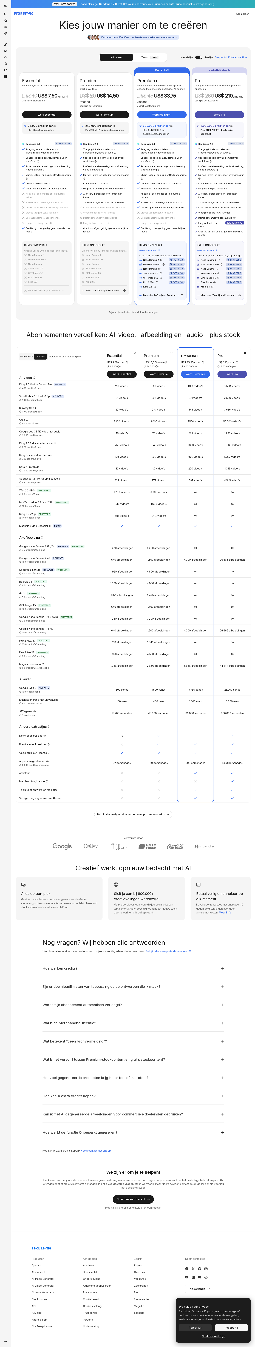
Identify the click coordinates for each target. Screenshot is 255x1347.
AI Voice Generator (43, 1292)
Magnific (139, 1306)
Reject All (195, 1327)
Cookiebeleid (91, 1299)
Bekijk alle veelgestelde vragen (169, 951)
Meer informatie (149, 250)
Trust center (90, 1312)
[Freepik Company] (42, 1247)
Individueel (116, 57)
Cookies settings (93, 1306)
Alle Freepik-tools (42, 1326)
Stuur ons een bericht (133, 1199)
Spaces (36, 1265)
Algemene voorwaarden (97, 1285)
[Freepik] (23, 13)
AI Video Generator (43, 1285)
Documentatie (91, 1272)
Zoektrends (141, 1285)
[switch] (198, 57)
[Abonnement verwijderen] (134, 353)
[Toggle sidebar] (5, 5)
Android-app (39, 1319)
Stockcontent (39, 1299)
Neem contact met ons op (96, 1150)
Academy (88, 1265)
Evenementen (142, 1299)
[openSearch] (5, 14)
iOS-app (37, 1312)
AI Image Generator (43, 1278)
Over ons (139, 1272)
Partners (88, 1319)
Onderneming (91, 1326)
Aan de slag (90, 1258)
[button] (200, 1289)
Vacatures (140, 1278)
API (34, 1306)
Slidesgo (139, 1312)
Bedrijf (138, 1258)
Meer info (225, 912)
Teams (149, 57)
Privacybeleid (91, 1292)
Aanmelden (242, 13)
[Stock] (5, 27)
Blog (136, 1292)
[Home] (5, 20)
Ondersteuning (91, 1278)
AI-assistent (38, 1272)
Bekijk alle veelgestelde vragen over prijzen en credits (133, 814)
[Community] (5, 33)
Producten (38, 1258)
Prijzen (138, 1265)
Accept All (231, 1327)
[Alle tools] (5, 76)
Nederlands (201, 1289)
